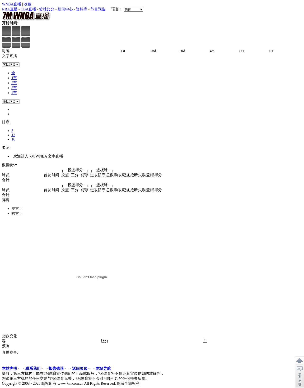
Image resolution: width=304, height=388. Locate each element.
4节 (14, 93)
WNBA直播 (11, 4)
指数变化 (9, 336)
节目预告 (98, 9)
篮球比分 (46, 9)
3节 (14, 88)
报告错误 (56, 368)
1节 (14, 78)
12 (13, 135)
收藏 (27, 4)
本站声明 (9, 368)
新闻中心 (65, 9)
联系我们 (33, 368)
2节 (14, 83)
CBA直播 (28, 9)
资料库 (81, 9)
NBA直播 (10, 9)
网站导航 (103, 368)
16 (13, 139)
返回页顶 (79, 368)
